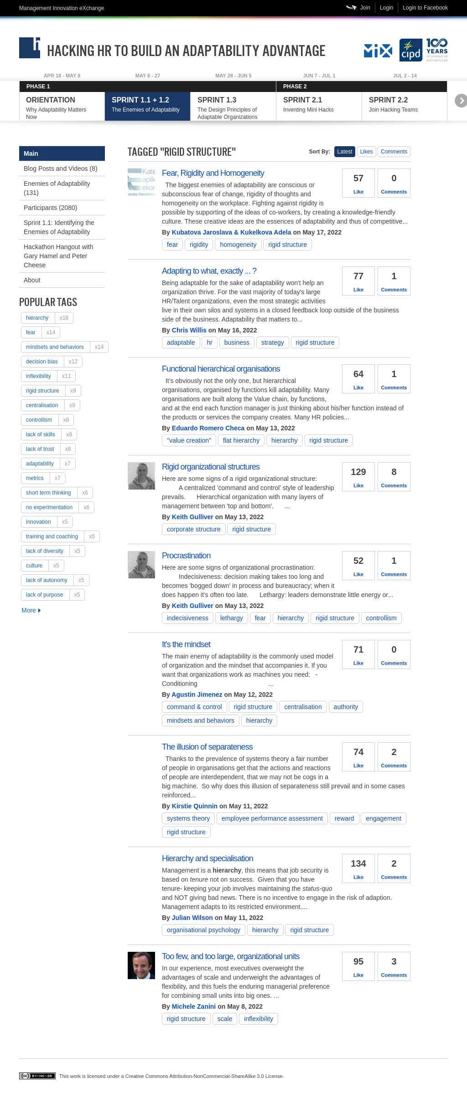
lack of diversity (55, 551)
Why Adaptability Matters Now (62, 108)
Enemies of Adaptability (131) (57, 188)
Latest (345, 151)
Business (236, 342)
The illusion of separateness (207, 746)
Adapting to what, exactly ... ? (209, 271)
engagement (383, 818)
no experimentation (60, 507)
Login (386, 8)
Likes (366, 151)
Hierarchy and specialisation (207, 858)
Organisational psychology (203, 930)
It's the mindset (186, 644)
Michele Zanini (194, 1006)
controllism (49, 419)
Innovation (49, 521)
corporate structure (194, 529)
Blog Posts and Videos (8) (61, 168)
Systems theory (188, 818)
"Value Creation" (189, 440)
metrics (45, 478)
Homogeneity (238, 244)
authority (346, 706)
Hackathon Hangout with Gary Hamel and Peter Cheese (58, 256)
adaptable (181, 342)
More (28, 610)
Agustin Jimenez (196, 694)
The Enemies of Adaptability (147, 104)
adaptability (50, 463)
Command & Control (194, 706)
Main (31, 153)
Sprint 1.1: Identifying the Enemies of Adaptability (59, 227)
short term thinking (59, 492)
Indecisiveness (187, 618)
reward (344, 818)
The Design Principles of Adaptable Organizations (233, 108)
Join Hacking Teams (405, 104)
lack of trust (50, 449)
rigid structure (53, 390)
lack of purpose (55, 594)
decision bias (54, 361)
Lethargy (231, 618)
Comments (394, 151)
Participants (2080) (51, 207)
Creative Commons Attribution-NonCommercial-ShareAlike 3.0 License (204, 1076)
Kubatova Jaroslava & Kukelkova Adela (231, 232)
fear (43, 332)
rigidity (199, 244)
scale (225, 1018)
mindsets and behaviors (67, 347)
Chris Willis (189, 330)
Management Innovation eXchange (61, 8)
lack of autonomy (57, 580)
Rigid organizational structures (210, 466)
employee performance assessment (272, 818)
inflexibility (50, 376)
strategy (272, 342)
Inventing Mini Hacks (319, 104)
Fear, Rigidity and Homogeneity (213, 173)
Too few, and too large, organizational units (231, 956)
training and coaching (62, 536)
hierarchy (49, 317)
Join (365, 8)
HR (209, 342)
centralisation (53, 405)
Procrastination (186, 555)
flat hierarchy (241, 440)
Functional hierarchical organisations (221, 368)
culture (45, 565)
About (32, 280)
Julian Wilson (192, 917)
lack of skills (51, 434)
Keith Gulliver (192, 517)
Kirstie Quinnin (195, 806)
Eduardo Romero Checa (208, 428)
